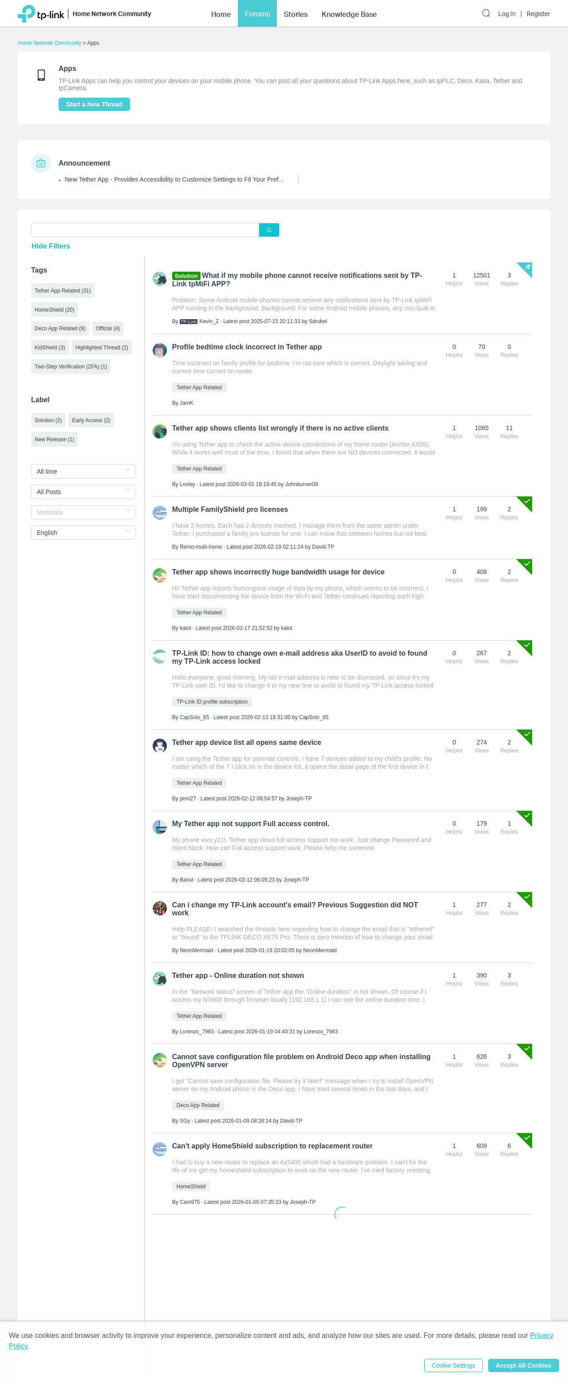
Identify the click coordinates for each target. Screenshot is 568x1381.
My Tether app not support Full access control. (250, 823)
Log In (507, 14)
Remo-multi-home (201, 547)
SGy (185, 1121)
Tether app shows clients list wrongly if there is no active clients (280, 428)
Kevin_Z (209, 321)
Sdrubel (318, 321)
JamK (186, 403)
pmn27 (188, 798)
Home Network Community (49, 43)
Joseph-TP (299, 798)
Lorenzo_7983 (197, 1032)
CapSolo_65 (194, 717)
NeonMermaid (196, 950)
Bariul (186, 880)
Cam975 (190, 1202)
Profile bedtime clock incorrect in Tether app (247, 347)
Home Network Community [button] (112, 13)
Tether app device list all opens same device (246, 742)
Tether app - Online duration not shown (238, 975)
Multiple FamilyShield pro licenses (230, 509)
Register (538, 14)
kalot (185, 628)
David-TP (323, 547)
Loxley (187, 484)
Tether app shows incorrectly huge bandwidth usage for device (278, 572)
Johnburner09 (301, 484)
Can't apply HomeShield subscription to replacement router (272, 1146)
